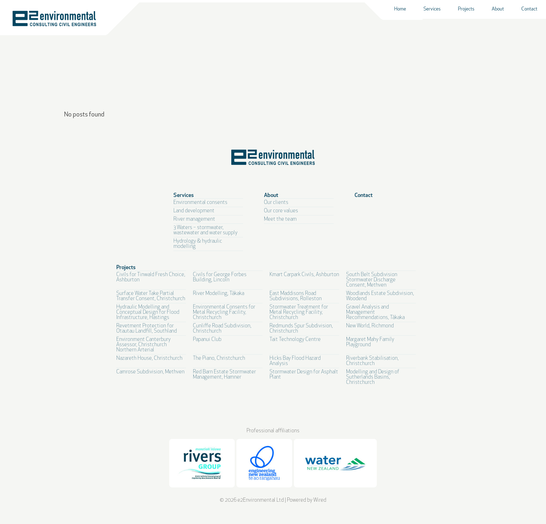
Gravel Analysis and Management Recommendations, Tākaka (375, 312)
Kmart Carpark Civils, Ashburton (304, 275)
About (498, 9)
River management (194, 219)
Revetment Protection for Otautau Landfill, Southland (146, 329)
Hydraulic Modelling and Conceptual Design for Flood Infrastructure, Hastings (147, 312)
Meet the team (280, 219)
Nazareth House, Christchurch (149, 358)
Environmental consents (200, 202)
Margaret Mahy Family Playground (370, 342)
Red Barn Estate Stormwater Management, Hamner (224, 375)
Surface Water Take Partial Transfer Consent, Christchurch (150, 296)
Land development (193, 211)
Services (431, 9)
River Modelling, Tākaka (218, 293)
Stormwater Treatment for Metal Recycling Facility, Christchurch (299, 312)
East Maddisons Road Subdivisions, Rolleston (296, 296)
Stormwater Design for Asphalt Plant (304, 375)
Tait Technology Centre (295, 339)
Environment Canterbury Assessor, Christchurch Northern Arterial (143, 345)
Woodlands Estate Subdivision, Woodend (380, 296)
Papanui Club (207, 339)
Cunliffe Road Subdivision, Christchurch (222, 329)
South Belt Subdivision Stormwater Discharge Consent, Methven (371, 280)
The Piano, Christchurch (219, 358)
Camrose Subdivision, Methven (150, 372)
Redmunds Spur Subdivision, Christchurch (301, 329)
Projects (466, 9)
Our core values (281, 211)
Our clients (276, 202)
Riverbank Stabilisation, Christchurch (372, 361)
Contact (529, 9)
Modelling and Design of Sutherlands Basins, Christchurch (372, 377)
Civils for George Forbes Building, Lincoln (220, 277)
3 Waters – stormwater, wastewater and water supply (205, 230)
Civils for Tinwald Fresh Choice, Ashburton (150, 277)
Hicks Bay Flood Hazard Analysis (295, 361)
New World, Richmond (370, 326)
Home (400, 9)
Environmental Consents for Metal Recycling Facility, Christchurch (224, 312)
